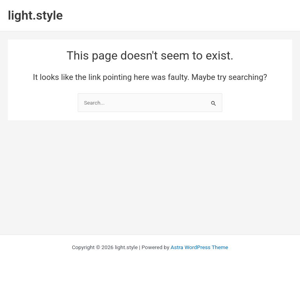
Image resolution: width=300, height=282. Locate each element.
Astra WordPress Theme (199, 247)
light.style (35, 15)
